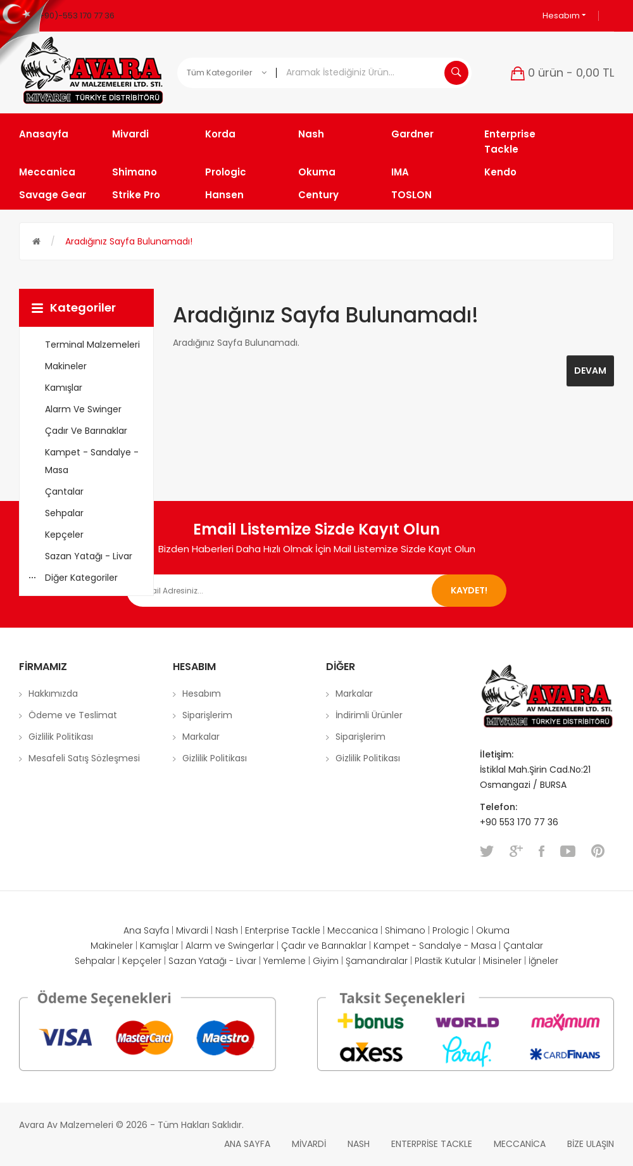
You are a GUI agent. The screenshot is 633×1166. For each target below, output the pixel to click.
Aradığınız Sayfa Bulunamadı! (128, 241)
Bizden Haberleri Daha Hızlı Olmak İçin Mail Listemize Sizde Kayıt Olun (316, 548)
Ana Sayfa (146, 930)
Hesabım (564, 16)
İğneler (543, 960)
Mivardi (192, 930)
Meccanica (352, 930)
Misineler (502, 960)
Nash (226, 930)
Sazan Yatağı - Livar (212, 960)
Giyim (326, 960)
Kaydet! (469, 590)
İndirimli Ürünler (369, 715)
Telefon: (500, 807)
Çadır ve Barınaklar (324, 945)
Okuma (493, 930)
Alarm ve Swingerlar (229, 945)
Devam (590, 370)
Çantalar (523, 945)
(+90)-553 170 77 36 (75, 16)
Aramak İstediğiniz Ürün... (456, 73)
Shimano (405, 930)
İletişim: (496, 754)
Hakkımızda (53, 693)
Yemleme (284, 960)
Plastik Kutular (445, 960)
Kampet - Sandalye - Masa (434, 945)
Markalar (201, 736)
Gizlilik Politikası (60, 736)
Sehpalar (95, 960)
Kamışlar (159, 945)
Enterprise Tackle (282, 930)
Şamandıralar (377, 960)
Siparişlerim (207, 715)
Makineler (112, 945)
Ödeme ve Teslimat (72, 715)
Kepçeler (141, 960)
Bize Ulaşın (590, 1143)
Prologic (450, 930)
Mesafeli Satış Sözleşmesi (84, 758)
